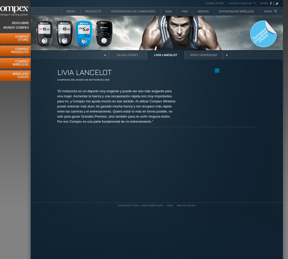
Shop (270, 11)
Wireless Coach (20, 75)
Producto (93, 11)
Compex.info (155, 205)
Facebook (272, 3)
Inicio (70, 11)
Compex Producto (19, 51)
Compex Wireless (20, 63)
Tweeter (276, 3)
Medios (203, 11)
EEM (169, 11)
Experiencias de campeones (133, 11)
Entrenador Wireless (236, 11)
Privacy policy (186, 205)
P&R (185, 11)
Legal (170, 205)
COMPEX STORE (215, 3)
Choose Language (240, 3)
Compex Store (21, 38)
